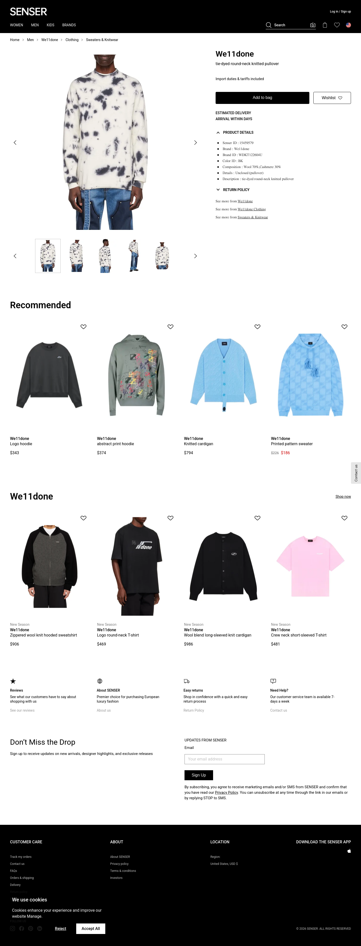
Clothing (71, 40)
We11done (49, 40)
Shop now (343, 497)
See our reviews (22, 710)
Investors (116, 878)
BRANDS (69, 25)
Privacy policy (119, 864)
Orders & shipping (22, 878)
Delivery (15, 885)
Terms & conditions (123, 871)
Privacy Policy (226, 792)
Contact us (278, 710)
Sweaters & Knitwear (102, 40)
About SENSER (120, 857)
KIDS (50, 25)
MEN (35, 25)
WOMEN (16, 25)
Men (30, 40)
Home (15, 40)
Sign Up (199, 775)
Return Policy (194, 710)
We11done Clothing (252, 209)
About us (104, 710)
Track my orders (21, 857)
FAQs (13, 871)
